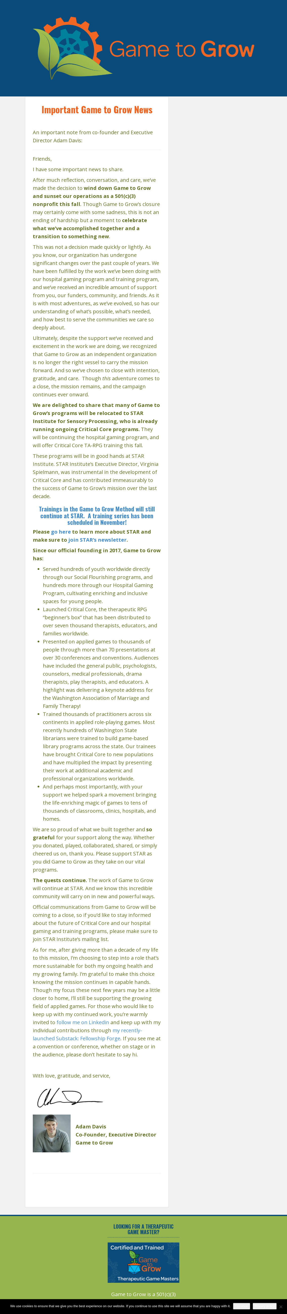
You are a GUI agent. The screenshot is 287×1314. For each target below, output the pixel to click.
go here (61, 531)
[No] (280, 1306)
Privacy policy (265, 1306)
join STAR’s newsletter (97, 539)
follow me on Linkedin (82, 1022)
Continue (241, 1306)
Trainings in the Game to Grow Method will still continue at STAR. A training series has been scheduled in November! (97, 515)
